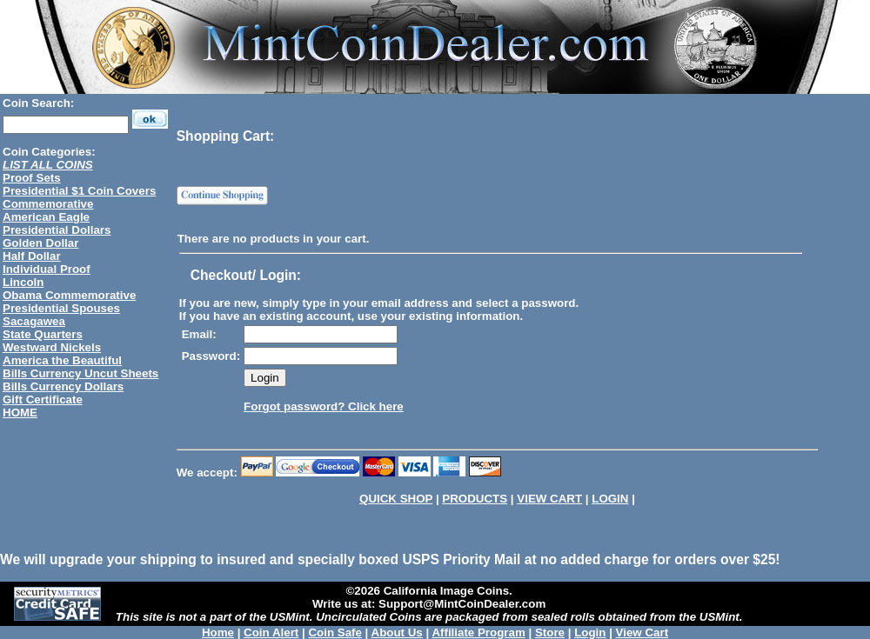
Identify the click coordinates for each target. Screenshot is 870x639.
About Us (397, 632)
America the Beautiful (62, 360)
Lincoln (23, 282)
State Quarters (43, 334)
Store (550, 632)
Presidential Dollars (56, 229)
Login (590, 632)
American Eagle (46, 216)
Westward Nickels (52, 347)
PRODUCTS (474, 498)
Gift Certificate (43, 399)
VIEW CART (549, 498)
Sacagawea (34, 321)
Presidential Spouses (61, 308)
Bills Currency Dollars (63, 386)
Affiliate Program (478, 632)
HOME (20, 412)
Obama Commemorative (69, 295)
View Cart (642, 632)
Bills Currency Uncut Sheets (80, 373)
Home (218, 632)
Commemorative (48, 203)
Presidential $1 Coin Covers (79, 190)
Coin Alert (271, 632)
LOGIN (610, 498)
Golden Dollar (40, 243)
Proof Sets (32, 177)
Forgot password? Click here (324, 406)
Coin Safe (334, 632)
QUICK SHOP (395, 498)
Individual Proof (46, 269)
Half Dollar (32, 256)
